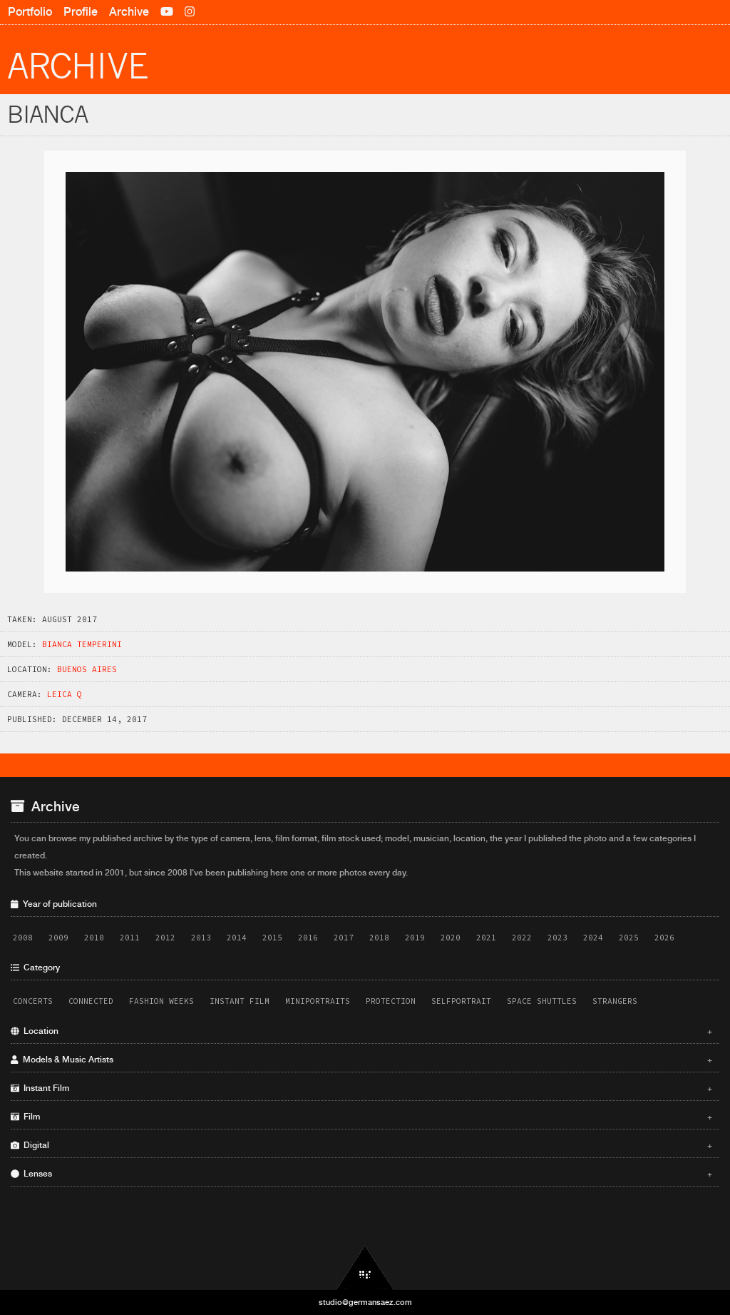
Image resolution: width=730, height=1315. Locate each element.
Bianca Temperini (82, 644)
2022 (522, 938)
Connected (90, 1001)
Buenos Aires (87, 669)
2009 (58, 938)
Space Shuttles (542, 1001)
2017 (344, 938)
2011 (130, 938)
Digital (361, 1145)
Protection (391, 1001)
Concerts (33, 1001)
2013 (201, 938)
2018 (379, 938)
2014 (237, 938)
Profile (80, 12)
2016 (308, 938)
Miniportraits (317, 1001)
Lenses (361, 1174)
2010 (94, 938)
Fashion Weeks (161, 1001)
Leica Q (64, 694)
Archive (129, 12)
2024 (593, 938)
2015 (272, 938)
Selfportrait (461, 1001)
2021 (486, 938)
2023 (557, 938)
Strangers (614, 1001)
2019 (415, 938)
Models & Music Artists (361, 1060)
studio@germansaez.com (365, 1302)
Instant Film (239, 1001)
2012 (165, 938)
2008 (23, 938)
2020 (451, 938)
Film (361, 1117)
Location (361, 1031)
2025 (629, 938)
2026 (664, 938)
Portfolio (30, 12)
